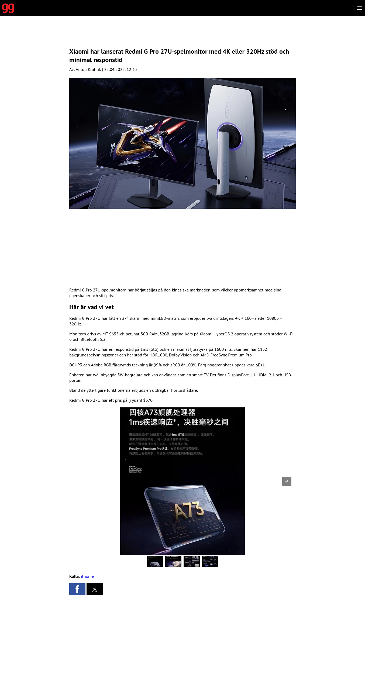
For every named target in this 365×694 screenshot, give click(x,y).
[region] (182, 36)
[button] (286, 481)
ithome (87, 576)
